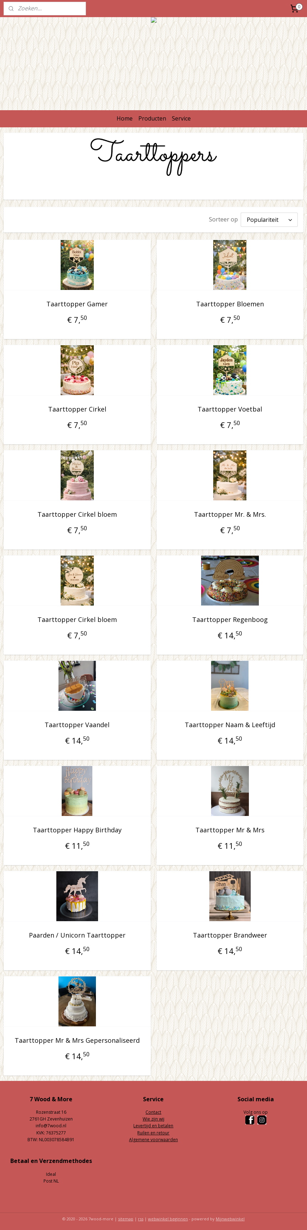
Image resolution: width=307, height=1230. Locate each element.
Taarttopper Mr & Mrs (230, 828)
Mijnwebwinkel (230, 1217)
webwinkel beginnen (168, 1217)
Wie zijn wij (153, 1117)
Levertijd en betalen (153, 1124)
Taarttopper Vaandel (77, 723)
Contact (153, 1110)
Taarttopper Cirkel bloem (77, 512)
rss (140, 1217)
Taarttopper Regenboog (230, 617)
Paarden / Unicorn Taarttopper (77, 933)
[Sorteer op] (269, 219)
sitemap (125, 1217)
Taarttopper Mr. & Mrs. (230, 512)
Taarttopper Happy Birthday (77, 828)
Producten (152, 118)
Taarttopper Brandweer (230, 933)
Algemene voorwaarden (153, 1138)
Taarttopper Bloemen (230, 302)
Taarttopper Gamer (77, 302)
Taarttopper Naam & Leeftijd (230, 723)
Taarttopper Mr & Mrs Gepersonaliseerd (77, 1038)
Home (125, 118)
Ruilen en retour (153, 1131)
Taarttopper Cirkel (77, 407)
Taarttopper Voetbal (230, 407)
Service (181, 118)
